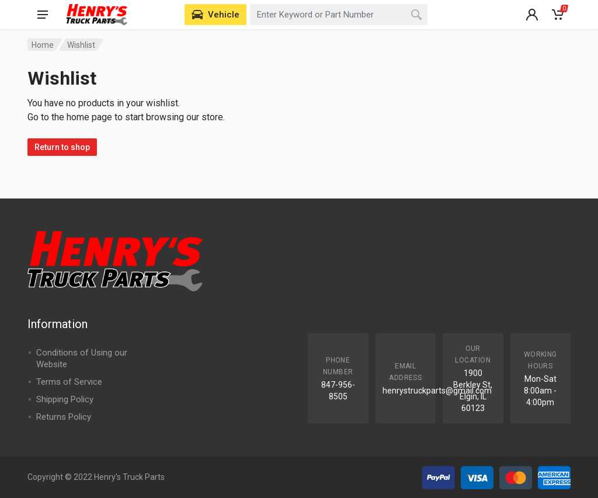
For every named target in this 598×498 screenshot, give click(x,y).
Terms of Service (69, 382)
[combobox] (338, 14)
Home (43, 45)
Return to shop (62, 147)
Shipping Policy (64, 399)
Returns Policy (63, 417)
